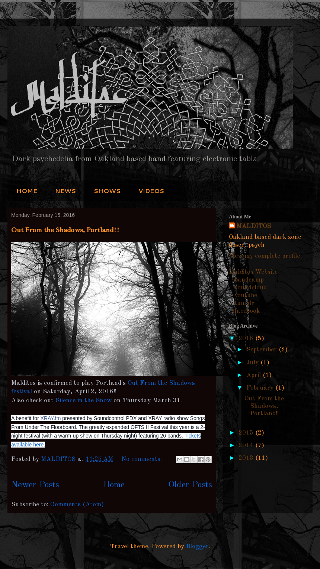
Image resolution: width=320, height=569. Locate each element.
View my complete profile (264, 256)
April (254, 375)
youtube (245, 295)
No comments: (142, 459)
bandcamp (249, 280)
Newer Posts (35, 485)
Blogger (197, 546)
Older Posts (190, 485)
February (260, 388)
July (253, 363)
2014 (247, 445)
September (262, 350)
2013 (247, 458)
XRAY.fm (51, 418)
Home (114, 485)
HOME (26, 190)
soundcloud (250, 287)
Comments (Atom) (77, 504)
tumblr (244, 303)
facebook (247, 311)
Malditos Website (253, 272)
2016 (247, 338)
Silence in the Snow (83, 400)
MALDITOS (253, 226)
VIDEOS (151, 190)
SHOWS (107, 190)
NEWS (65, 190)
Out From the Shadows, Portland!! (65, 230)
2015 (247, 433)
